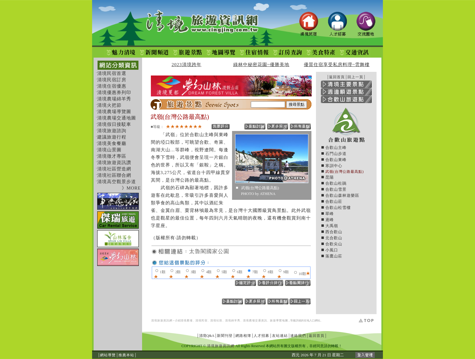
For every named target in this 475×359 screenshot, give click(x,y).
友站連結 (280, 336)
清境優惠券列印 (114, 92)
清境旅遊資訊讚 (114, 162)
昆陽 (329, 177)
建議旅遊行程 (111, 137)
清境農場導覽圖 (114, 111)
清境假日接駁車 (114, 124)
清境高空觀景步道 (116, 181)
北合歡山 (333, 238)
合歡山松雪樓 (338, 207)
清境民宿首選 (111, 73)
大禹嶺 (331, 225)
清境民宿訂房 (111, 79)
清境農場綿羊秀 (114, 98)
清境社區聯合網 (114, 175)
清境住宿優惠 (111, 86)
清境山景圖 (109, 149)
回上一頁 (355, 77)
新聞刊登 (225, 336)
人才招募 (261, 336)
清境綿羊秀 (232, 320)
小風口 (331, 250)
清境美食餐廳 (111, 143)
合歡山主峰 (336, 147)
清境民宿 (201, 320)
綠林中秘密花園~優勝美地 (261, 64)
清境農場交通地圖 (116, 118)
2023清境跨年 (186, 64)
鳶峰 (329, 219)
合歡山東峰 (336, 159)
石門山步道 (336, 153)
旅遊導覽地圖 (279, 320)
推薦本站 (126, 355)
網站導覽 (108, 355)
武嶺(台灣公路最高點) (344, 171)
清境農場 (187, 320)
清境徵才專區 (111, 156)
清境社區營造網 (114, 168)
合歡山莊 (333, 201)
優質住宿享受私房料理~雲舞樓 (337, 64)
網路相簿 (243, 336)
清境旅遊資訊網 (161, 320)
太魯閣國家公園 (209, 251)
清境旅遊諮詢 (111, 130)
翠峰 (329, 213)
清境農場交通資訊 (255, 320)
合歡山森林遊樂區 (342, 195)
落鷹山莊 (333, 256)
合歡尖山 (333, 244)
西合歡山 (333, 232)
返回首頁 (337, 77)
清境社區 (216, 320)
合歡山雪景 (336, 189)
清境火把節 (109, 105)
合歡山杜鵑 (336, 183)
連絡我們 (298, 336)
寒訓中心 (333, 165)
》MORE (131, 188)
